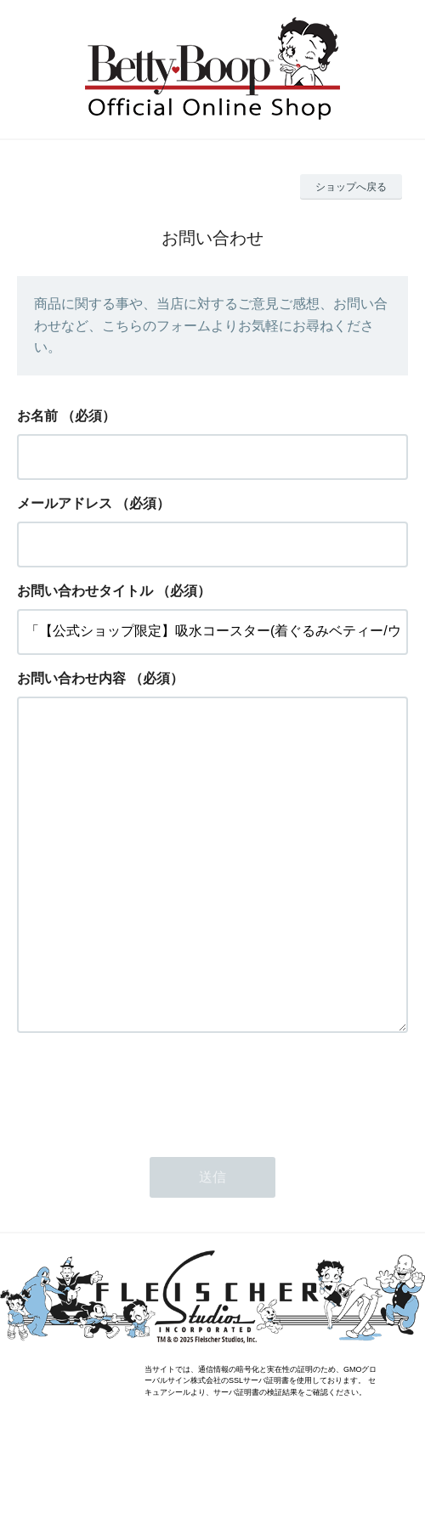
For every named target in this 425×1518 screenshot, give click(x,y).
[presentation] (146, 1158)
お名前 (37, 416)
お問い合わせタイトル (85, 591)
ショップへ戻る (351, 187)
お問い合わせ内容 (71, 678)
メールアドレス (64, 503)
